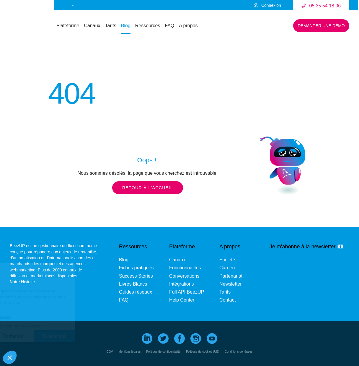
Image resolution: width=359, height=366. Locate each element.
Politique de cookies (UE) (202, 351)
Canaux (92, 25)
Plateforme (67, 25)
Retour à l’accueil (147, 187)
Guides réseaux (135, 291)
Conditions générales (238, 351)
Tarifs (110, 25)
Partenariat (230, 275)
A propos (188, 25)
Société (227, 259)
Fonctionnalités (185, 267)
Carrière (227, 267)
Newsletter (230, 283)
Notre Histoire (22, 281)
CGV (110, 351)
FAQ (169, 25)
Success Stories (136, 275)
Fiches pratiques (136, 267)
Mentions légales (129, 351)
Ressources (147, 25)
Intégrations (181, 283)
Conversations (184, 275)
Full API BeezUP (186, 291)
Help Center (181, 299)
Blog (125, 25)
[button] (10, 357)
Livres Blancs (133, 283)
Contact (227, 299)
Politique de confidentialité (163, 351)
